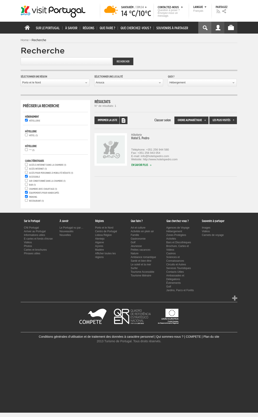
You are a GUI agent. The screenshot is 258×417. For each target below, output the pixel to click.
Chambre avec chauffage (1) (43, 189)
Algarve (99, 242)
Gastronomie (138, 238)
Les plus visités (225, 120)
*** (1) (32, 150)
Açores (99, 246)
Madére (99, 249)
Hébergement (177, 82)
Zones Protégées (176, 235)
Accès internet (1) (38, 169)
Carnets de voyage (213, 235)
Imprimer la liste (112, 120)
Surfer (134, 268)
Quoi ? (171, 76)
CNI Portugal (31, 227)
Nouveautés (66, 231)
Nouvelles (65, 235)
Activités (171, 238)
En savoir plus (142, 165)
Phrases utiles (32, 253)
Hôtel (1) (33, 135)
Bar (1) (32, 185)
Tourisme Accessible (142, 271)
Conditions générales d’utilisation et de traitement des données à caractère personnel (96, 336)
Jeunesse (136, 246)
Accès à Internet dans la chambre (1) (47, 165)
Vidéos (28, 242)
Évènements (173, 282)
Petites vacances (140, 249)
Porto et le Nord (31, 82)
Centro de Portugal (106, 231)
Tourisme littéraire (141, 275)
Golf (133, 242)
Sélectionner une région (34, 76)
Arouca (100, 82)
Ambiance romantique (143, 257)
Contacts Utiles (175, 271)
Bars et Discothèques (178, 242)
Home (25, 40)
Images (206, 227)
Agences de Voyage (178, 227)
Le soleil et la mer (141, 264)
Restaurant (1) (36, 201)
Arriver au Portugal (35, 231)
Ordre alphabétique (193, 120)
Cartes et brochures (35, 249)
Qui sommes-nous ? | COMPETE (178, 336)
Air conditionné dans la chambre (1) (47, 181)
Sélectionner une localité (108, 76)
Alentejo (99, 238)
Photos (28, 246)
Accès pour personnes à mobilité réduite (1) (51, 173)
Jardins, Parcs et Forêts (180, 290)
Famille (135, 235)
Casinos (171, 253)
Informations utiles (34, 235)
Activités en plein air (142, 231)
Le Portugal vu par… (71, 227)
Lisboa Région (103, 235)
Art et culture (138, 227)
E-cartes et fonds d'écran (38, 238)
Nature (135, 253)
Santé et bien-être (141, 260)
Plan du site (211, 336)
